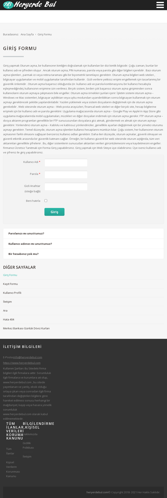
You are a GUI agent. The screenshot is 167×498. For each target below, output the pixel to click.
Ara (5, 310)
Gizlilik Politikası (28, 445)
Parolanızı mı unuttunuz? (26, 233)
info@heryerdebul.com (27, 357)
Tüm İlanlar (10, 451)
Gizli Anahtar (32, 186)
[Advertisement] (86, 491)
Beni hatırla (33, 201)
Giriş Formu (10, 275)
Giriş (54, 212)
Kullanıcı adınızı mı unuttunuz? (30, 244)
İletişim (7, 301)
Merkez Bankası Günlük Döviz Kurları (26, 328)
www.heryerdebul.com (17, 382)
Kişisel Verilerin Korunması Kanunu (11, 469)
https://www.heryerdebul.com (22, 363)
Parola (35, 174)
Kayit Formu (10, 284)
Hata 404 (8, 319)
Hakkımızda (28, 434)
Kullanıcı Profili (12, 293)
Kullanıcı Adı (31, 162)
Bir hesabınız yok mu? (23, 254)
